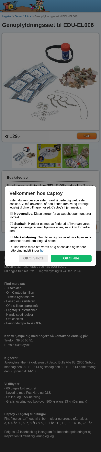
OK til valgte (33, 258)
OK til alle (71, 258)
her (42, 250)
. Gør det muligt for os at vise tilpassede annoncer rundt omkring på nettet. (50, 239)
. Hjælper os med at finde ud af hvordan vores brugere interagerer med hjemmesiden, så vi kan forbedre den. (49, 227)
